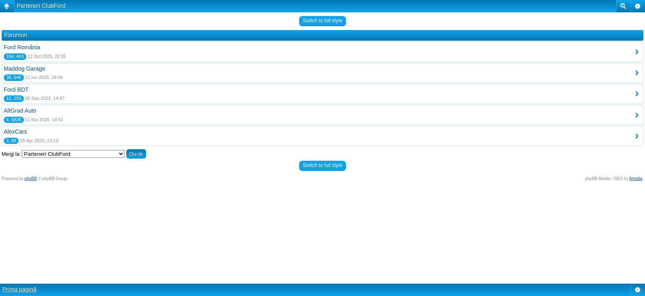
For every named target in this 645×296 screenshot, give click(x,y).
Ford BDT (16, 89)
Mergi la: (11, 154)
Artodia (636, 178)
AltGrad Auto (20, 110)
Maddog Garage (24, 68)
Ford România (22, 47)
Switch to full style (322, 20)
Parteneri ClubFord (41, 5)
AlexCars (15, 131)
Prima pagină (19, 289)
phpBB (31, 178)
